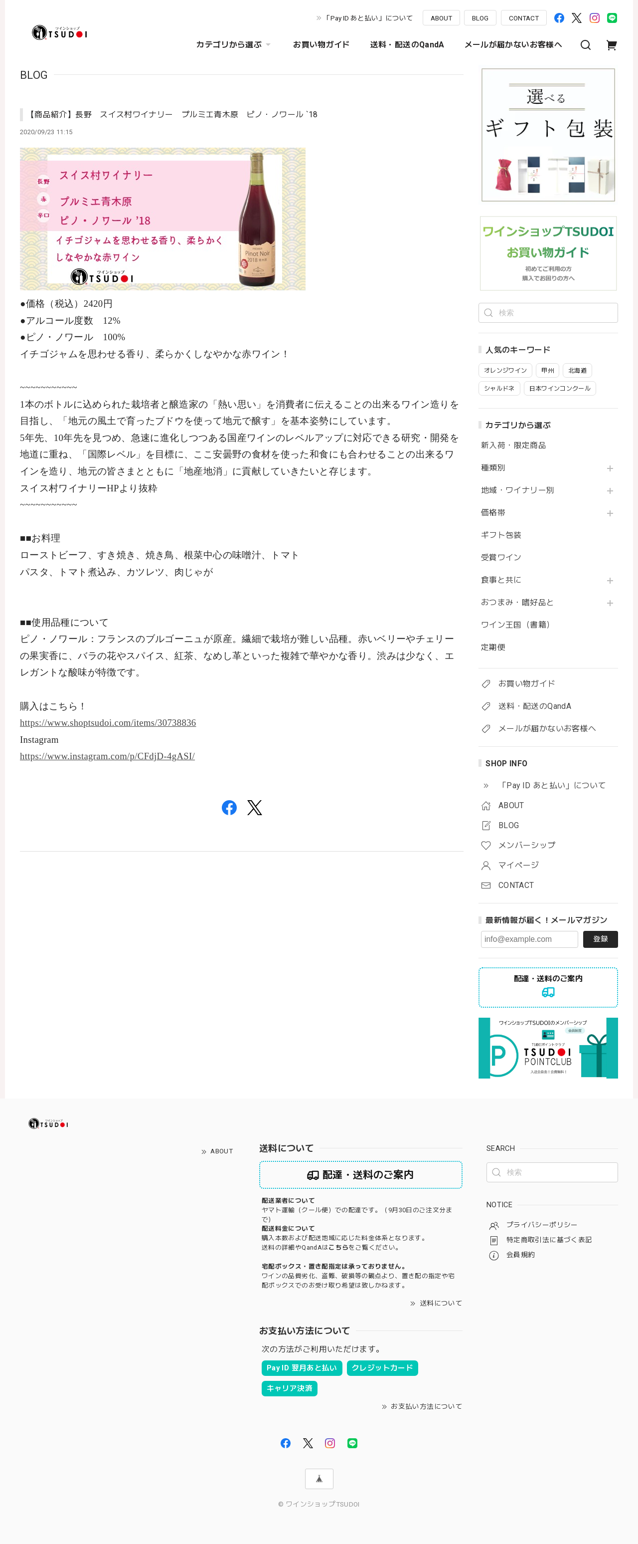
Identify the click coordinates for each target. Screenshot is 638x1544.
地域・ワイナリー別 (517, 490)
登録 (600, 938)
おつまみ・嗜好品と (517, 602)
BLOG (480, 18)
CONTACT (524, 18)
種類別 (493, 467)
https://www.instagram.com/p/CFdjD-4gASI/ (107, 756)
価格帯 (493, 512)
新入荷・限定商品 (513, 445)
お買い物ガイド (321, 44)
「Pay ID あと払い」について (368, 18)
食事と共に (501, 580)
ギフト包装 (501, 535)
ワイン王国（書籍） (517, 625)
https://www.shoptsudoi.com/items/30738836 (108, 722)
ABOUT (441, 18)
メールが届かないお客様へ (513, 44)
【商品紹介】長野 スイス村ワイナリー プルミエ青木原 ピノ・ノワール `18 (172, 114)
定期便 (493, 647)
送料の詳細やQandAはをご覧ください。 (332, 1247)
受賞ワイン (501, 557)
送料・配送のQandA (407, 44)
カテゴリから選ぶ (234, 45)
